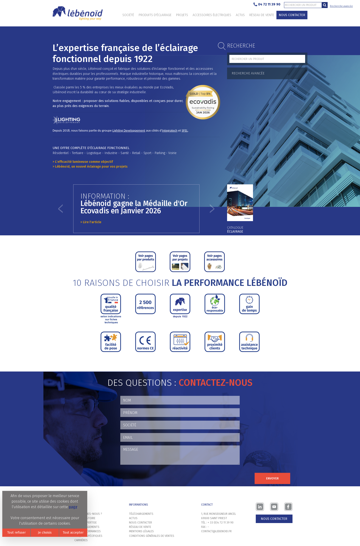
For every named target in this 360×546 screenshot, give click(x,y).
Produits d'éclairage (155, 15)
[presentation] (155, 477)
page (73, 507)
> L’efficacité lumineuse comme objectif (83, 162)
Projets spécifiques (88, 536)
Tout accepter (73, 533)
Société (128, 15)
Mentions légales (141, 531)
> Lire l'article (90, 222)
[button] (60, 208)
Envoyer (272, 478)
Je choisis (45, 533)
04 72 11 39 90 (266, 4)
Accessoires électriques (212, 15)
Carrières (81, 540)
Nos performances (87, 531)
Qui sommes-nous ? (88, 513)
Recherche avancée (341, 6)
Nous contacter (292, 15)
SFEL (185, 130)
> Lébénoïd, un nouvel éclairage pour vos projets (90, 167)
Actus (240, 15)
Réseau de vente (261, 15)
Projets (182, 15)
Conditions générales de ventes (151, 536)
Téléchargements (141, 513)
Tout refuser (16, 533)
